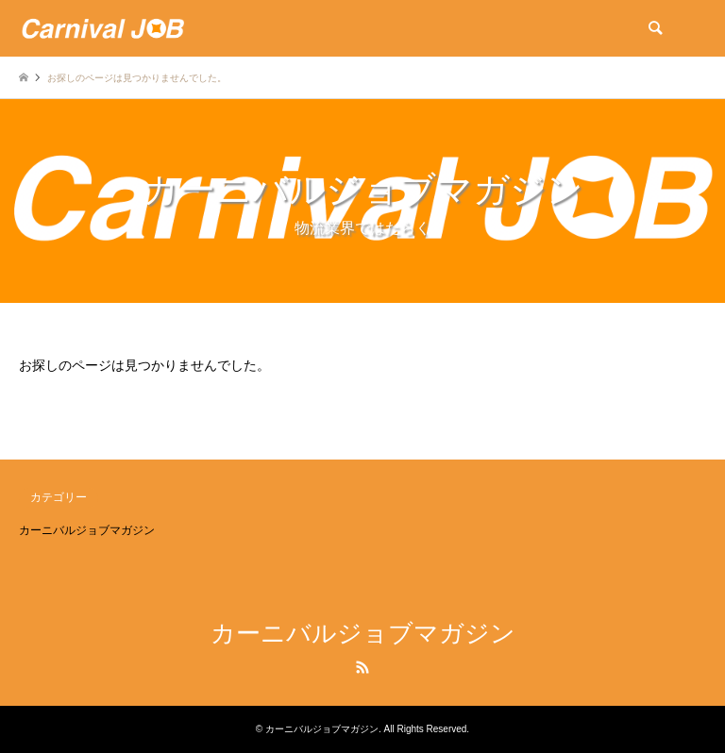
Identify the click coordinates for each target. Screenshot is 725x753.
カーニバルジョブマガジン (87, 530)
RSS (362, 667)
